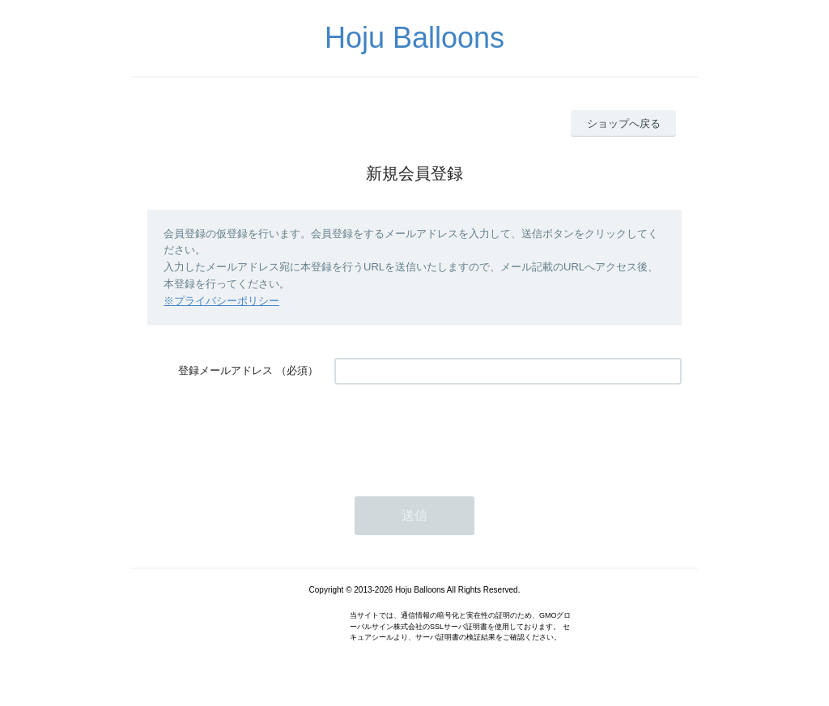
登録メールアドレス (225, 370)
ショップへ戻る (624, 123)
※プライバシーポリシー (221, 301)
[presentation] (457, 432)
